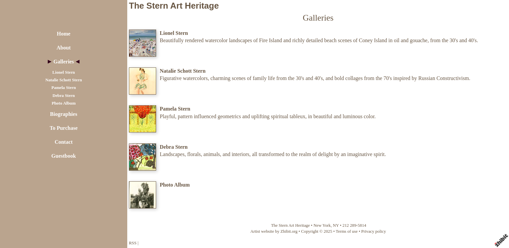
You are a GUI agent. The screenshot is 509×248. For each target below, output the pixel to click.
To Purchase (63, 128)
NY (336, 225)
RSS (133, 243)
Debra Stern (63, 95)
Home (63, 34)
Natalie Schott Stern (63, 80)
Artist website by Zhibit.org (273, 231)
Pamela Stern (63, 87)
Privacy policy (373, 231)
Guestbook (63, 156)
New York (322, 225)
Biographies (63, 114)
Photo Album (63, 103)
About (63, 47)
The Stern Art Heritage (174, 5)
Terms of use (347, 231)
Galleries (63, 61)
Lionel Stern (63, 72)
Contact (63, 142)
